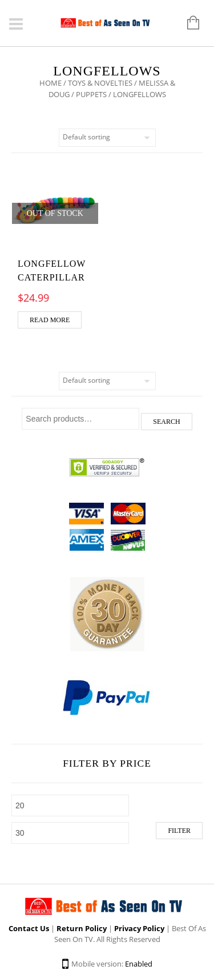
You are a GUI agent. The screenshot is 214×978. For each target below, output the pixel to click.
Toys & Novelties (100, 83)
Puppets (91, 94)
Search (166, 422)
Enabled (138, 964)
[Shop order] (107, 138)
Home (50, 83)
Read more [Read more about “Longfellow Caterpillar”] (50, 320)
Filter (179, 831)
